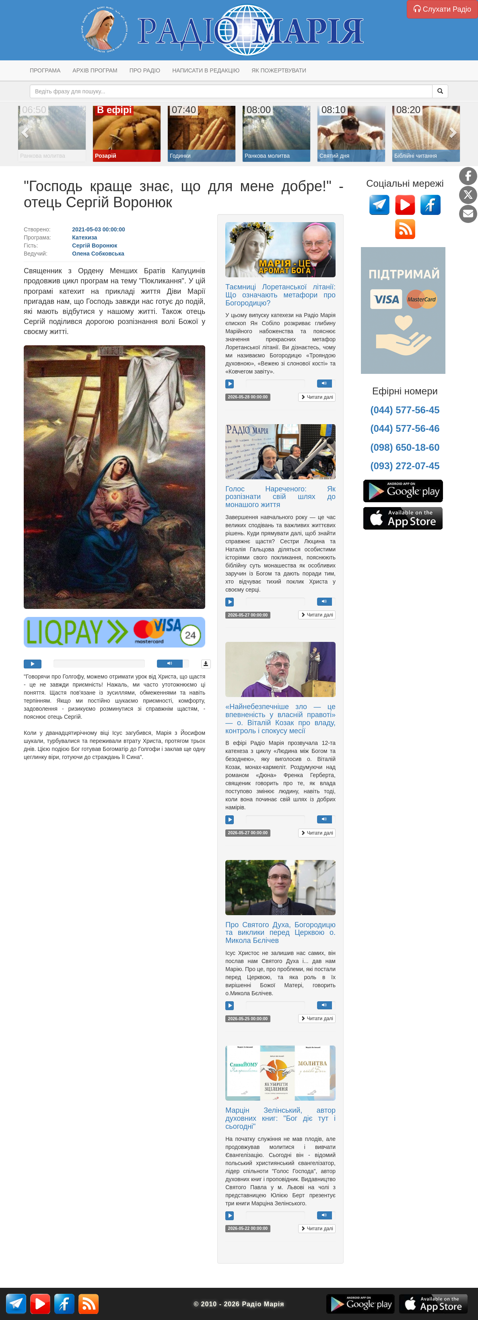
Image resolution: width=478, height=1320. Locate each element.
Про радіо (145, 70)
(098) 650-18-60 (404, 447)
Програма (45, 70)
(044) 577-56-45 (404, 409)
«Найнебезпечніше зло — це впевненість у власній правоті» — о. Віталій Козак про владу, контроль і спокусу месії (280, 718)
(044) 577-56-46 (404, 428)
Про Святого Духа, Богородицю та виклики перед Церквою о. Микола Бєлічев (280, 933)
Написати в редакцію (205, 70)
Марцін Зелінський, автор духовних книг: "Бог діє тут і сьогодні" (280, 1118)
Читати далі (317, 397)
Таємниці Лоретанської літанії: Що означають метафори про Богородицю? (280, 295)
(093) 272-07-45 (404, 465)
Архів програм (94, 70)
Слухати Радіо (442, 9)
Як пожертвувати (278, 70)
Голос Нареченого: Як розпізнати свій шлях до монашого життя (280, 497)
